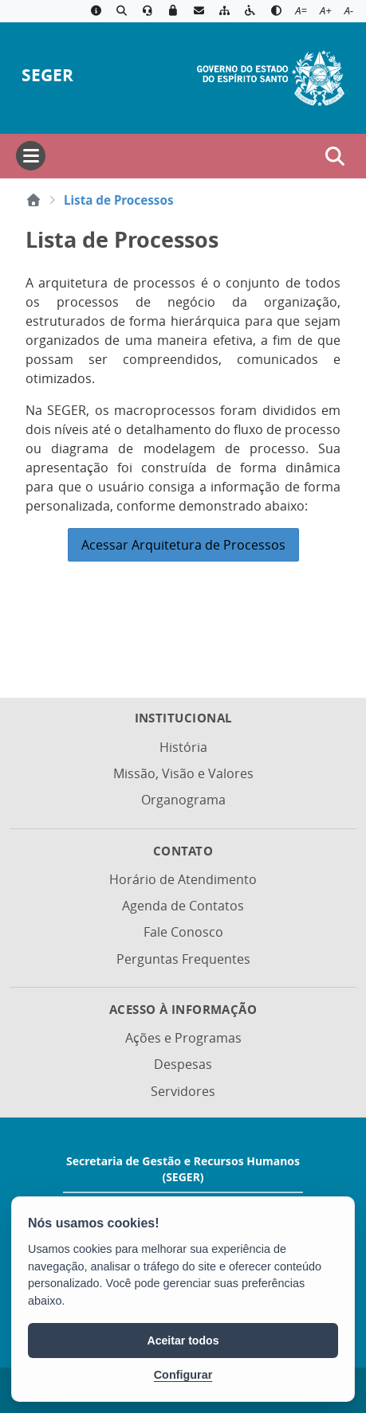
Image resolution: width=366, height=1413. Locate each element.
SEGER (47, 75)
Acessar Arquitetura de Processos (183, 545)
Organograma (183, 799)
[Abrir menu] (30, 155)
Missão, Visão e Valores (183, 773)
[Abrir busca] (335, 156)
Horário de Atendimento (183, 879)
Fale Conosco (183, 932)
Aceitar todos (183, 1340)
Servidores (183, 1091)
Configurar (183, 1374)
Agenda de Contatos (183, 905)
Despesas (183, 1064)
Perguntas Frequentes (183, 959)
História (183, 747)
